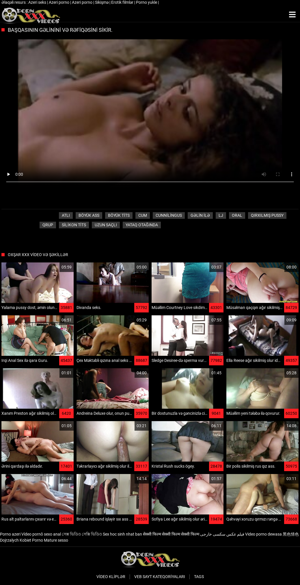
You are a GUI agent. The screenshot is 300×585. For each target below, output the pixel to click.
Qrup (47, 225)
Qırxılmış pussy (267, 215)
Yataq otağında (142, 225)
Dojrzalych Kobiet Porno (21, 540)
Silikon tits (74, 225)
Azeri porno (59, 2)
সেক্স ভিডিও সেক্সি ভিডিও (82, 534)
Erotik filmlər (122, 2)
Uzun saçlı (106, 225)
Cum (142, 215)
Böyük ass (89, 215)
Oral (237, 215)
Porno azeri (10, 534)
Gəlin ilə (200, 215)
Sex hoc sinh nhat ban (122, 534)
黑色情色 (291, 534)
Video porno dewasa (263, 534)
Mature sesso (56, 540)
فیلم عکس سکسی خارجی (222, 534)
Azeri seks (37, 2)
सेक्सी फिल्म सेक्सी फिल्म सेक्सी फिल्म (171, 534)
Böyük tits (119, 215)
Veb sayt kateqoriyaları (159, 576)
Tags (199, 576)
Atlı (66, 215)
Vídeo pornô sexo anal (41, 534)
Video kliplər (110, 576)
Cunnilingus (169, 215)
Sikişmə (102, 2)
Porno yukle (147, 2)
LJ (221, 215)
